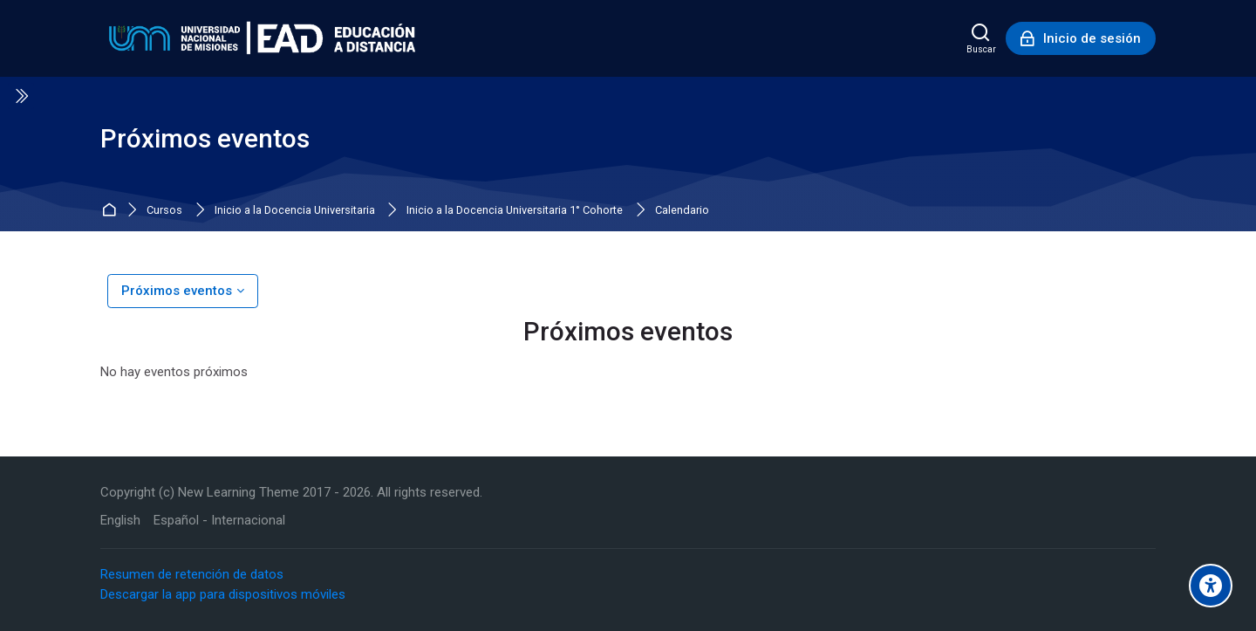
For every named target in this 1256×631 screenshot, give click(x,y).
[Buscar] (981, 38)
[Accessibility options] (1210, 585)
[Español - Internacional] (219, 521)
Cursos (164, 210)
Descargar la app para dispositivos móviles (222, 594)
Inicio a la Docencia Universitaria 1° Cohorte (514, 210)
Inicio (111, 210)
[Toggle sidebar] (21, 96)
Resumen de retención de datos (191, 574)
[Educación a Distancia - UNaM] (257, 38)
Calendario (682, 210)
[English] (120, 521)
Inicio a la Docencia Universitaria (295, 210)
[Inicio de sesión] (1081, 38)
